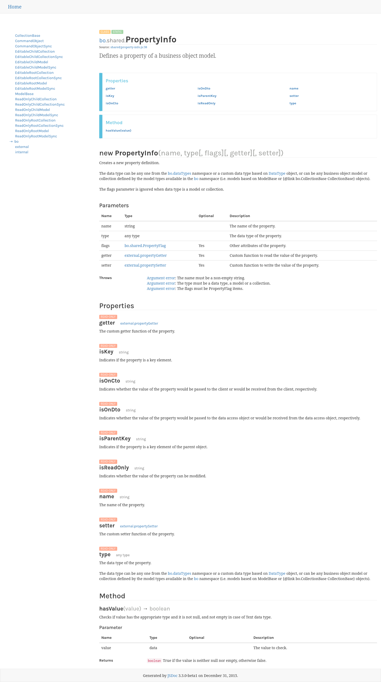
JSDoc (172, 675)
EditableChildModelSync (35, 67)
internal (21, 152)
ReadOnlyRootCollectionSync (39, 125)
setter (294, 96)
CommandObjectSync (33, 46)
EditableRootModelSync (35, 88)
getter (110, 88)
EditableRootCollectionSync (38, 78)
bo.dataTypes (179, 173)
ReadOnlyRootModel (32, 131)
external (22, 147)
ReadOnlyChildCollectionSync (40, 104)
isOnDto (204, 88)
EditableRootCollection (34, 72)
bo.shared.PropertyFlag (145, 245)
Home (14, 6)
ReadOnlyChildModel (32, 109)
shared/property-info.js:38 (129, 47)
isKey (110, 96)
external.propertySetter (145, 265)
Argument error (161, 277)
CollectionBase (27, 35)
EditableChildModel (31, 62)
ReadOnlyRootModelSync (36, 136)
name (293, 88)
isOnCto (112, 103)
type (292, 103)
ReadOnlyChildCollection (36, 99)
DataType (277, 173)
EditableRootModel (31, 83)
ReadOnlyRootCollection (35, 120)
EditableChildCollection (35, 51)
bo (102, 40)
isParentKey (207, 96)
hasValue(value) (118, 130)
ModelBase (24, 94)
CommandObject (29, 41)
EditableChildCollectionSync (39, 57)
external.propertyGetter (146, 255)
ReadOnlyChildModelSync (36, 115)
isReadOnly (206, 103)
